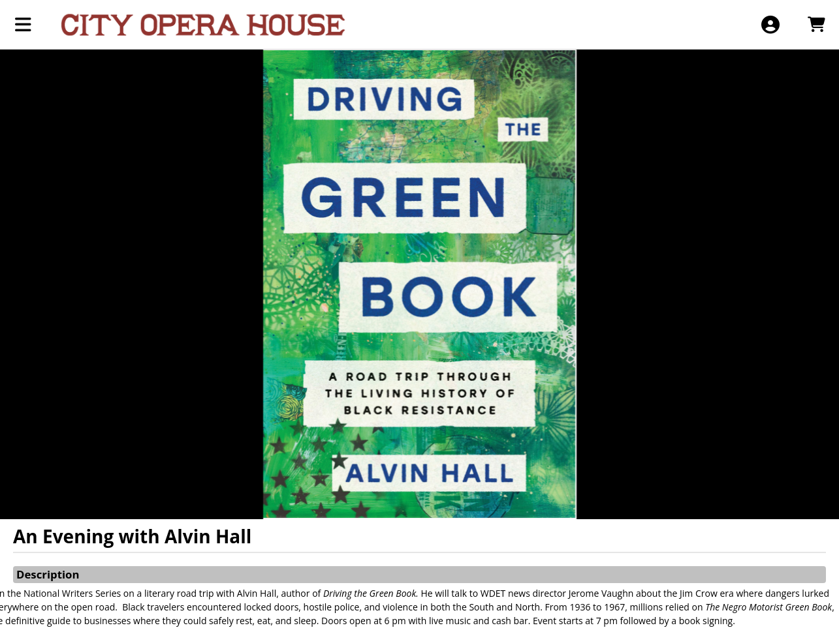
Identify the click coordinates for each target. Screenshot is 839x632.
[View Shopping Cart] (816, 24)
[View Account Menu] (770, 24)
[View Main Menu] (23, 24)
